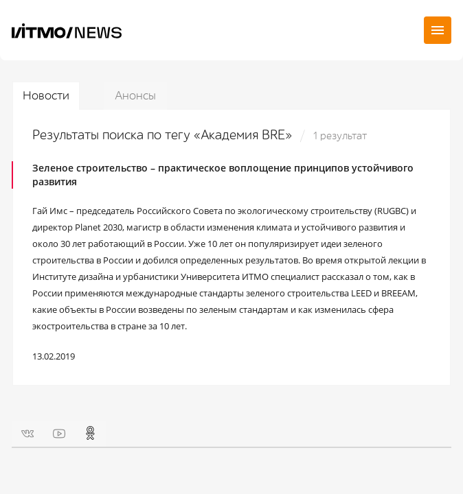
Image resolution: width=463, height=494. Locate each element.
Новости (46, 96)
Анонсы (135, 96)
